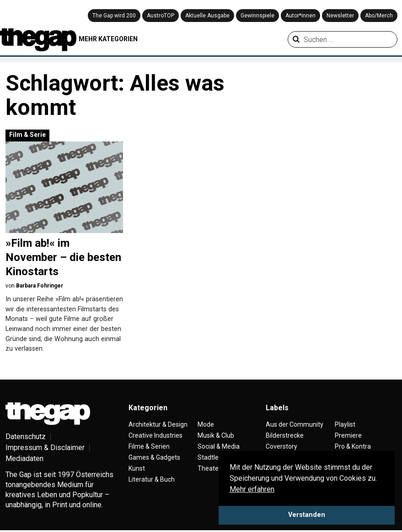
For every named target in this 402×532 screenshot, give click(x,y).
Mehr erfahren (252, 489)
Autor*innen (300, 15)
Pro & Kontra (353, 446)
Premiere (348, 435)
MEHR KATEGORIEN (108, 39)
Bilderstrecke (285, 435)
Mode (206, 424)
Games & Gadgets (154, 457)
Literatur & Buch (152, 479)
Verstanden (306, 515)
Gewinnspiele (257, 15)
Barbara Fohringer (39, 285)
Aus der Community (294, 424)
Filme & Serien (149, 446)
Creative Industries (155, 435)
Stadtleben (214, 457)
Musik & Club (216, 435)
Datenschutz (25, 436)
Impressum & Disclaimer (45, 447)
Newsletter (340, 15)
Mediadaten (24, 458)
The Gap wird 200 (114, 15)
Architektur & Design (158, 424)
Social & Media (219, 446)
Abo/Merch (379, 15)
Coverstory (281, 446)
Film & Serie (27, 134)
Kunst (137, 468)
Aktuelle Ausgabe (207, 15)
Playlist (345, 424)
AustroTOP (160, 15)
